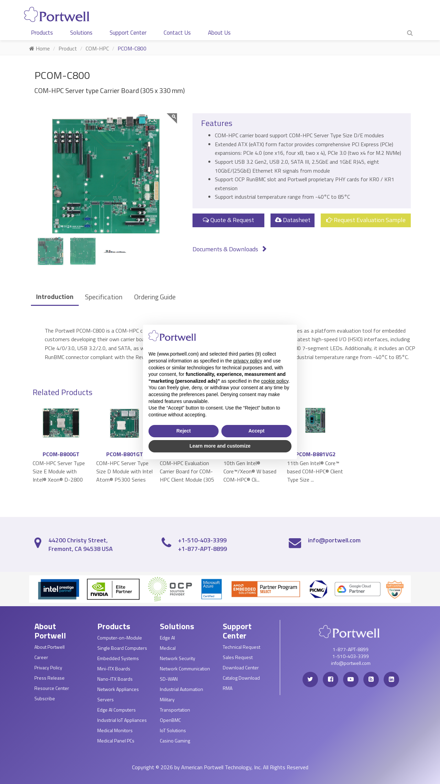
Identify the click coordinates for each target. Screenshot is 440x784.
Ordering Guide (155, 296)
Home (39, 48)
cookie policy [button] (274, 381)
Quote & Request (228, 219)
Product (67, 48)
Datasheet (292, 219)
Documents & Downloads (229, 249)
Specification (103, 296)
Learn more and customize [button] (219, 446)
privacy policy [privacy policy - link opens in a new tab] (247, 361)
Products (42, 32)
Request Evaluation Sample (366, 219)
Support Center (128, 32)
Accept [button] (257, 431)
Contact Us (177, 32)
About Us (219, 32)
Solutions (81, 32)
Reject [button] (183, 431)
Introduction (55, 296)
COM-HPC (97, 48)
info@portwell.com (334, 540)
